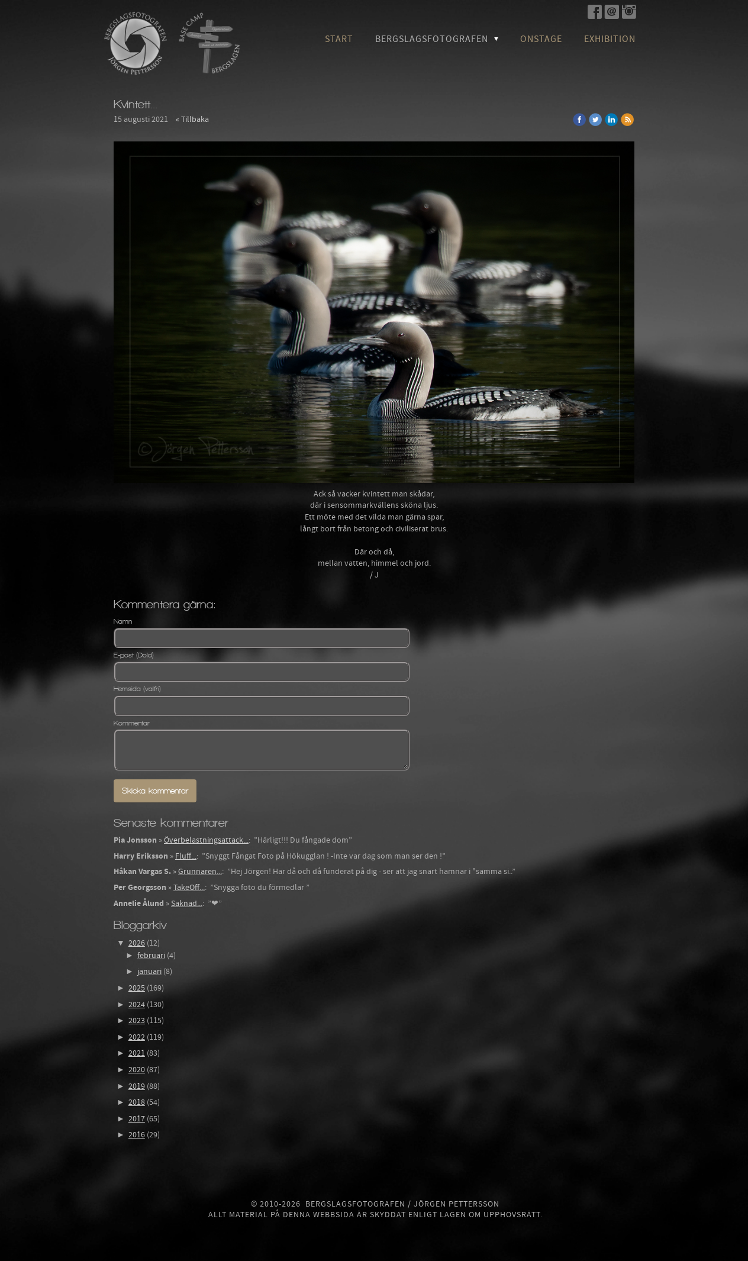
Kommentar (132, 723)
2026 (136, 943)
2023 (136, 1020)
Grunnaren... (200, 871)
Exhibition (610, 39)
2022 (136, 1037)
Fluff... (185, 856)
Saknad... (186, 903)
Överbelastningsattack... (206, 840)
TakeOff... (189, 887)
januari (149, 971)
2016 (136, 1135)
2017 (136, 1119)
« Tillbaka (192, 119)
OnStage (541, 39)
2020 (136, 1070)
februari (151, 955)
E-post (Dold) (134, 655)
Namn (123, 621)
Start (339, 39)
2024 (136, 1004)
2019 (136, 1086)
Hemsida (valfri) (137, 688)
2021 (136, 1053)
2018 (136, 1102)
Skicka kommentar (155, 790)
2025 (136, 988)
